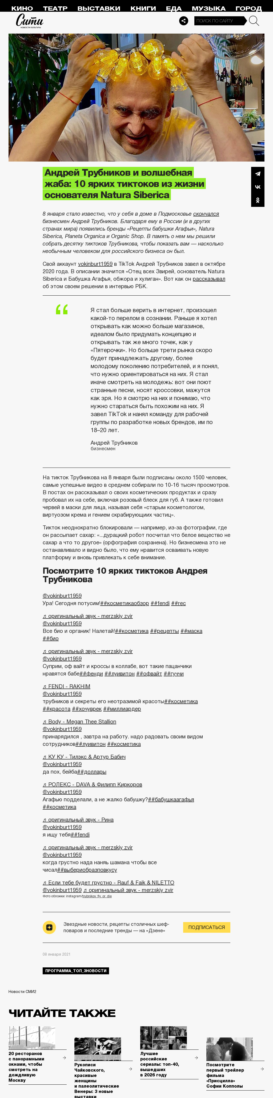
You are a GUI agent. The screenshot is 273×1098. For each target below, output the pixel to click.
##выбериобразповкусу (87, 870)
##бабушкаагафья (171, 799)
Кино (22, 8)
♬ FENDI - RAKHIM (66, 686)
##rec (178, 603)
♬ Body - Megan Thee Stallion (79, 722)
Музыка (209, 8)
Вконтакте (257, 187)
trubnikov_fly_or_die (97, 896)
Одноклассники (257, 200)
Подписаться (206, 927)
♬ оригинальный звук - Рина (78, 820)
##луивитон (120, 674)
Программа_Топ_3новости (75, 971)
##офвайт (149, 674)
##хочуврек (87, 709)
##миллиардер (122, 709)
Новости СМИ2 (22, 992)
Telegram (257, 173)
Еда (174, 8)
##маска (191, 631)
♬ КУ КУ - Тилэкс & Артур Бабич (84, 757)
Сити (30, 20)
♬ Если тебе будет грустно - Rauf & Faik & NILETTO (108, 883)
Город (248, 8)
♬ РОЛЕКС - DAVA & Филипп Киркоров (92, 784)
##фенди (91, 674)
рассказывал (209, 279)
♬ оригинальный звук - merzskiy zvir (88, 616)
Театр (55, 8)
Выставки (98, 8)
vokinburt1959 (95, 264)
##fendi (160, 603)
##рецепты (164, 631)
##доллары (91, 772)
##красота (56, 709)
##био (51, 638)
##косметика (131, 631)
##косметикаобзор (124, 603)
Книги (143, 8)
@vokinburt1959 (62, 596)
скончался (206, 214)
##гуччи (174, 674)
